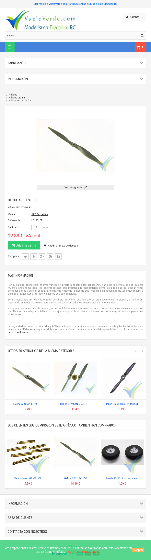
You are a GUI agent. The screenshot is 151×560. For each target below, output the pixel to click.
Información (18, 79)
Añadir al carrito (26, 245)
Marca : (12, 214)
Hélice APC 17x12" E (75, 478)
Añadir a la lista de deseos (61, 245)
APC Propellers (39, 214)
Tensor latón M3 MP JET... (28, 478)
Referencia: (14, 220)
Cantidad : (13, 227)
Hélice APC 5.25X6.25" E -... (28, 403)
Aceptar (138, 550)
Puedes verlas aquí (18, 332)
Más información (20, 275)
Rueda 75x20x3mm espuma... (122, 478)
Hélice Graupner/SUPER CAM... (122, 403)
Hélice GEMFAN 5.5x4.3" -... (75, 403)
